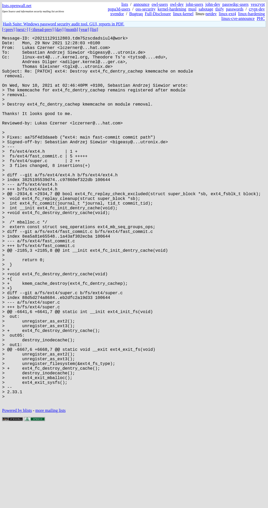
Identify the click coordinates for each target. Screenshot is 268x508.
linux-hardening (251, 14)
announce (141, 4)
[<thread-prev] (41, 29)
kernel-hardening (172, 9)
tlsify (219, 9)
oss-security (145, 9)
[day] (59, 29)
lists (124, 4)
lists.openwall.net (16, 5)
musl (192, 9)
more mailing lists (50, 492)
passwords (235, 9)
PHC (261, 18)
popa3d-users (119, 9)
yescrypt (258, 4)
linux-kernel (183, 14)
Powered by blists (17, 492)
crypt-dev (257, 9)
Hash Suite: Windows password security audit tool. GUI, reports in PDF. (63, 24)
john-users (194, 4)
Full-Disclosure (158, 14)
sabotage (206, 9)
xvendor (117, 14)
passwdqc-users (235, 4)
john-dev (212, 4)
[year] (84, 29)
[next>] (22, 29)
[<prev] (8, 29)
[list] (94, 29)
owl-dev (176, 4)
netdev (211, 14)
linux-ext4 (227, 14)
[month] (71, 29)
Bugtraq (136, 14)
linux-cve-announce (238, 18)
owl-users (160, 4)
